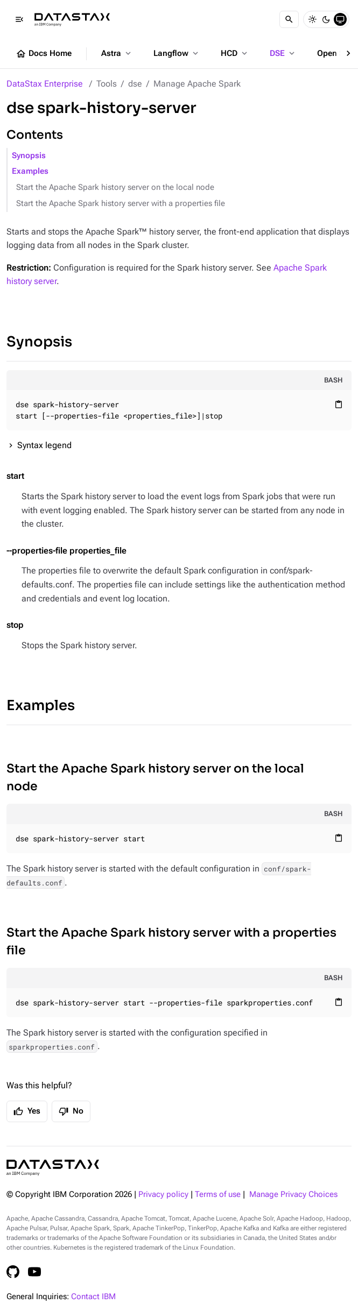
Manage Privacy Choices (293, 1194)
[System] (340, 19)
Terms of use (218, 1194)
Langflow (176, 53)
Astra (117, 53)
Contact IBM (93, 1296)
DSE (283, 53)
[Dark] (326, 19)
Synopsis (29, 155)
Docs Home (44, 53)
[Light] (312, 19)
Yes (26, 1111)
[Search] (289, 19)
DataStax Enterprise (44, 84)
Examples (30, 171)
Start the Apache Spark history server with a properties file (120, 203)
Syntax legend (44, 445)
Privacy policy (163, 1194)
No (71, 1111)
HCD (235, 53)
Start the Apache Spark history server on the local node (115, 187)
